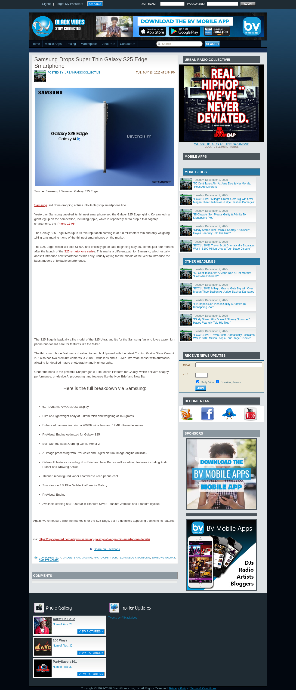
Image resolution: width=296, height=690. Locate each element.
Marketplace (89, 44)
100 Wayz (60, 640)
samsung (143, 557)
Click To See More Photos (221, 147)
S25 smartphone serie (78, 251)
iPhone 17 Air (66, 223)
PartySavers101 (65, 661)
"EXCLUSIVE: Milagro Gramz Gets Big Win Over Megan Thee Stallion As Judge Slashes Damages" (224, 200)
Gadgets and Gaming (77, 557)
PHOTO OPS (101, 557)
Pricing (71, 44)
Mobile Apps (53, 44)
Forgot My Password (69, 4)
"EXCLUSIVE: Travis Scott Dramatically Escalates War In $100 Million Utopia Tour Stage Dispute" (224, 247)
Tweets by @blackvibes (122, 617)
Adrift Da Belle (64, 619)
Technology (127, 557)
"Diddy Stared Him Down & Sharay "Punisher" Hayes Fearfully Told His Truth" (221, 231)
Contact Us (127, 44)
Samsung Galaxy (163, 557)
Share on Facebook (107, 549)
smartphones (49, 560)
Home (36, 44)
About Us (108, 44)
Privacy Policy (178, 688)
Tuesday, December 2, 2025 (210, 179)
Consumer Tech (50, 557)
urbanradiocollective (82, 72)
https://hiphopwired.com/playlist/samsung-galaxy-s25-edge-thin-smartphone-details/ (94, 539)
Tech (113, 557)
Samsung (40, 205)
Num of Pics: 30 (62, 645)
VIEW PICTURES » (91, 631)
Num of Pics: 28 (62, 624)
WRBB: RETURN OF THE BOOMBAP (221, 144)
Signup (46, 4)
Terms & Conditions (203, 688)
